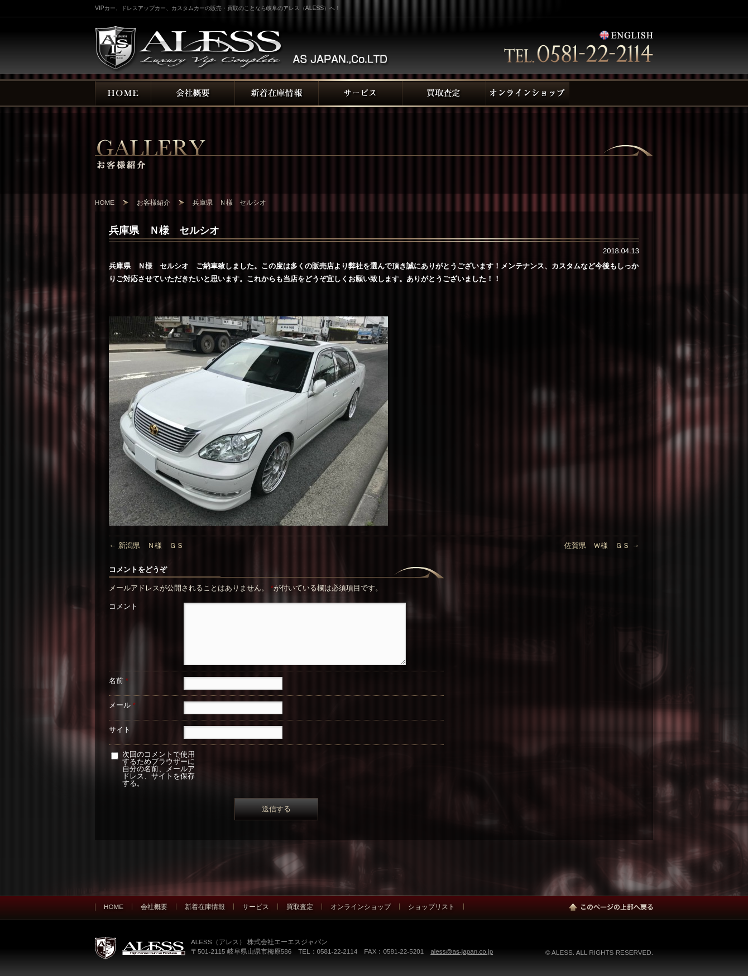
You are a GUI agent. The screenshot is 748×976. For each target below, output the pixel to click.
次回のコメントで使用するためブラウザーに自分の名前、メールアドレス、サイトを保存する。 (158, 769)
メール (122, 705)
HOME (113, 906)
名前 (118, 680)
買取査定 (299, 906)
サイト (120, 729)
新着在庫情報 (205, 906)
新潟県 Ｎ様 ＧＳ (146, 545)
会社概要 (154, 906)
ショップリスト (431, 906)
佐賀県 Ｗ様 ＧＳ (601, 545)
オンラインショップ (360, 906)
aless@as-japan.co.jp (461, 951)
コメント (123, 606)
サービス (255, 906)
